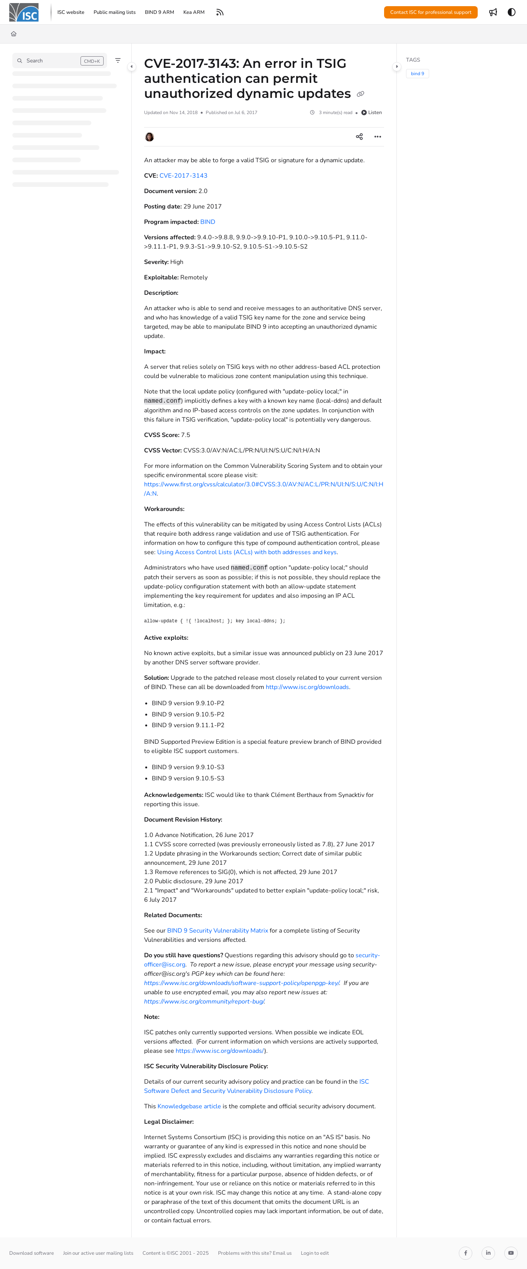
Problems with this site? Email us (255, 1253)
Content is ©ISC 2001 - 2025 (176, 1253)
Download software (31, 1253)
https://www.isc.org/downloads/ (220, 1051)
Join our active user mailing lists (98, 1253)
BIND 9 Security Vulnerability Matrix (217, 930)
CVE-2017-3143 (183, 175)
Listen (371, 112)
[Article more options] (378, 137)
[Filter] (118, 60)
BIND (207, 222)
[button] (24, 12)
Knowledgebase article (189, 1106)
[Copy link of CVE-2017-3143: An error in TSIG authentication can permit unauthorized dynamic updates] (360, 94)
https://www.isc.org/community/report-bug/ (204, 1001)
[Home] (14, 34)
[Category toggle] (131, 66)
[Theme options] (511, 12)
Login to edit (315, 1253)
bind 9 (417, 74)
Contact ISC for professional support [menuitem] (431, 12)
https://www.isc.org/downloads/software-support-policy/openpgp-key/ (241, 983)
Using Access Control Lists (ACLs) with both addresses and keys (247, 552)
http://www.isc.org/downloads (307, 687)
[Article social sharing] (359, 137)
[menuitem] (70, 12)
